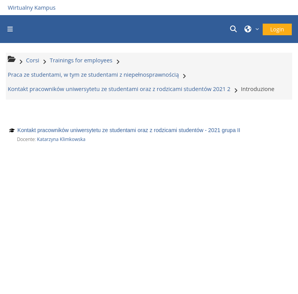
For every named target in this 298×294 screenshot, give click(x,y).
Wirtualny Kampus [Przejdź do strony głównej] (31, 7)
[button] (234, 29)
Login (277, 29)
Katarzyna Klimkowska (61, 139)
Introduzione (257, 89)
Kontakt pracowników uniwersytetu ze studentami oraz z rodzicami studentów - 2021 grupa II (128, 130)
